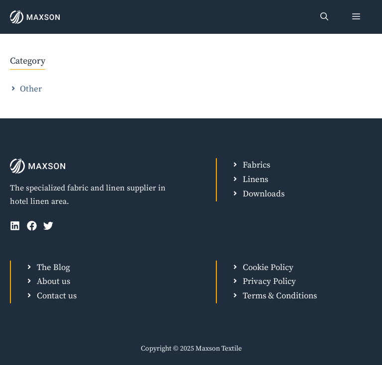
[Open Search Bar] (324, 17)
